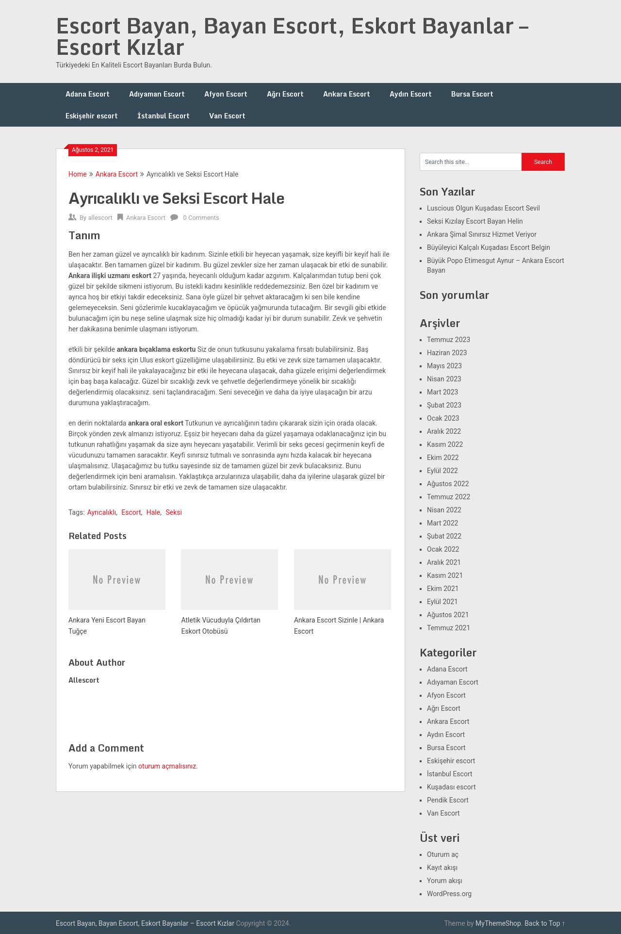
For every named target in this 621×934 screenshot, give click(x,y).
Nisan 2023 (444, 379)
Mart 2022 (442, 523)
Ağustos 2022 (448, 484)
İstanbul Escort (163, 115)
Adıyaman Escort (157, 93)
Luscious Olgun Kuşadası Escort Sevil (483, 208)
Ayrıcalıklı (101, 512)
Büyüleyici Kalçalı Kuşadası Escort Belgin (488, 247)
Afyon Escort (225, 93)
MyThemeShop (498, 923)
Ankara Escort (346, 93)
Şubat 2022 (444, 536)
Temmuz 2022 (448, 497)
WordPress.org (449, 894)
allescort (100, 217)
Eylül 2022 (442, 471)
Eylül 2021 (442, 602)
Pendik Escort (448, 800)
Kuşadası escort (451, 787)
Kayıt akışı (442, 867)
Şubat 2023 (444, 405)
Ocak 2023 (443, 418)
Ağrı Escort (285, 93)
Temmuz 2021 (448, 628)
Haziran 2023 (447, 353)
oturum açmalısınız (167, 766)
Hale (153, 512)
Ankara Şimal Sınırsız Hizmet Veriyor (482, 234)
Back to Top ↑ (544, 923)
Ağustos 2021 (448, 615)
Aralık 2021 (444, 562)
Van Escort (227, 115)
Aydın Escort (411, 93)
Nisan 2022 (444, 510)
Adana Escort (87, 93)
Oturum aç (442, 854)
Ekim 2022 (443, 457)
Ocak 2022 (443, 549)
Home (77, 174)
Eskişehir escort (91, 115)
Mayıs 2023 (444, 366)
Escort (131, 512)
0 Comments (201, 217)
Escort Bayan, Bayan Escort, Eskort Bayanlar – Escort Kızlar (292, 36)
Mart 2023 (442, 392)
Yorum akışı (444, 881)
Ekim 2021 (443, 588)
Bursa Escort (472, 93)
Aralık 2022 (444, 431)
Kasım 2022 (445, 444)
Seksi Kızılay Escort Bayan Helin (475, 221)
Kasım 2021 (445, 575)
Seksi (173, 512)
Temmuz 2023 (448, 340)
